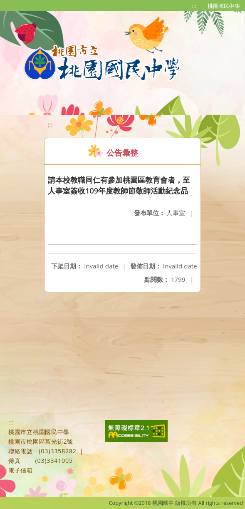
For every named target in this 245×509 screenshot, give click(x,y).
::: (194, 6)
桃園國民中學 (224, 6)
